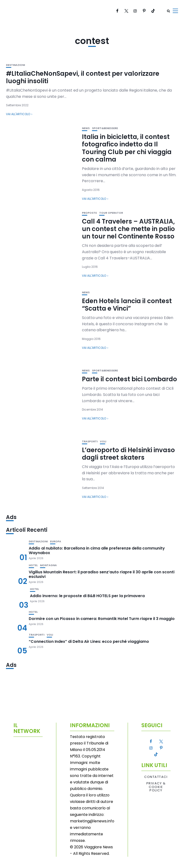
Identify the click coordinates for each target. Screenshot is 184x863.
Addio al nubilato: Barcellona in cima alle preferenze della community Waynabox (97, 550)
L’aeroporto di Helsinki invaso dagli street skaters (128, 454)
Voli (103, 441)
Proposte (89, 213)
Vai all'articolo (18, 114)
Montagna (48, 565)
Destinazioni (15, 65)
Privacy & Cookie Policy (156, 787)
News (86, 128)
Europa (55, 541)
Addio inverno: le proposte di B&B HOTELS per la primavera (87, 596)
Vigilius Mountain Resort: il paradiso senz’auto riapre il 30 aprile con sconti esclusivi (101, 574)
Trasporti (90, 441)
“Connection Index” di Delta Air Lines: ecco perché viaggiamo (89, 641)
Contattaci (155, 777)
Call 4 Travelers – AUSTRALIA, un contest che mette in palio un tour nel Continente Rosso (128, 229)
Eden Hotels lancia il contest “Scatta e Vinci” (127, 305)
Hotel (33, 565)
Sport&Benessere (105, 128)
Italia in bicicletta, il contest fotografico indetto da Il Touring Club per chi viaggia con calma (127, 148)
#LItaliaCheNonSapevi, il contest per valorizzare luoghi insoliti (82, 77)
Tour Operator (111, 213)
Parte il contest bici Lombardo (129, 379)
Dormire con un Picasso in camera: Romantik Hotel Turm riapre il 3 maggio (102, 618)
